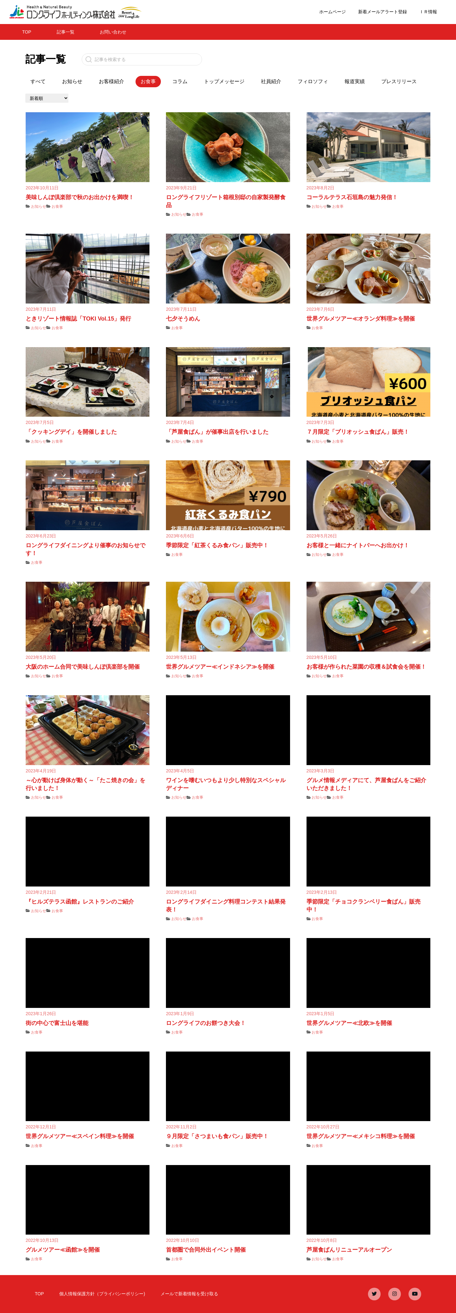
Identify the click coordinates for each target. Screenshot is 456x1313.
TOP (26, 31)
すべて (38, 81)
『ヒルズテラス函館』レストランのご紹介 (80, 902)
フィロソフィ (313, 81)
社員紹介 (271, 81)
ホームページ (332, 11)
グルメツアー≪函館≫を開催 (63, 1250)
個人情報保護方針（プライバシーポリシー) (102, 1293)
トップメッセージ (224, 81)
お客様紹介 (111, 81)
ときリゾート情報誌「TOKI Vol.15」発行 (78, 319)
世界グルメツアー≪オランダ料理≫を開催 (361, 319)
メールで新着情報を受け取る (189, 1293)
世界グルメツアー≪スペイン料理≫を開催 (80, 1136)
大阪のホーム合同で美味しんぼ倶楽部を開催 (83, 667)
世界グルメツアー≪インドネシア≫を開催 (220, 667)
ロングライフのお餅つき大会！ (206, 1023)
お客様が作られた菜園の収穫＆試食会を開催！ (366, 667)
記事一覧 (65, 31)
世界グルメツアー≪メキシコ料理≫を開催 (361, 1136)
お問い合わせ (113, 31)
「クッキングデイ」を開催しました (71, 432)
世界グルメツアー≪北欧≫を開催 (349, 1023)
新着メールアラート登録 (382, 11)
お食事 (57, 206)
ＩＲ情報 (428, 11)
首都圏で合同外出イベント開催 (206, 1250)
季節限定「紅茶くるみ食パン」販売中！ (217, 545)
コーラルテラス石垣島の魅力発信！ (352, 197)
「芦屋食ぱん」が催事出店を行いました (217, 432)
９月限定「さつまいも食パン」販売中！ (217, 1136)
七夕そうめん (183, 319)
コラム (179, 81)
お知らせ (72, 81)
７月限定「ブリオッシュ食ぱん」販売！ (358, 432)
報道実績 (355, 81)
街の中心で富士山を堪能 (57, 1023)
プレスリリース (399, 81)
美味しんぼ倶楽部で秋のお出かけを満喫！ (80, 197)
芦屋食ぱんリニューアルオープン (349, 1250)
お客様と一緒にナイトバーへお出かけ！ (358, 545)
